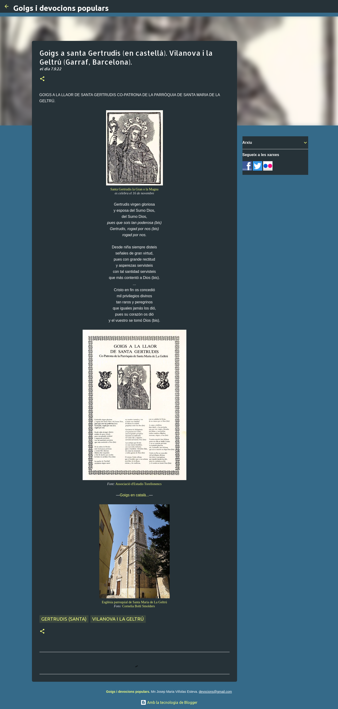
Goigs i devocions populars (61, 8)
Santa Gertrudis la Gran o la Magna (134, 189)
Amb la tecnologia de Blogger (169, 702)
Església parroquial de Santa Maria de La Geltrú (134, 602)
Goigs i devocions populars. (128, 691)
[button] (42, 79)
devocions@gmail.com (215, 691)
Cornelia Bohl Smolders (138, 606)
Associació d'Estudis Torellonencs (138, 484)
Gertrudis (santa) (64, 619)
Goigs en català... (134, 495)
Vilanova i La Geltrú (118, 619)
